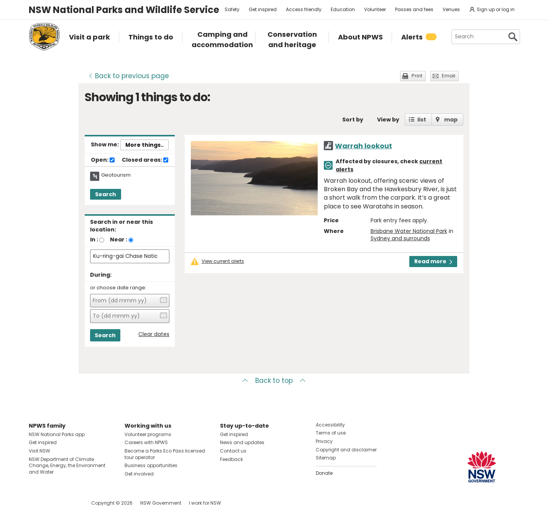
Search (105, 194)
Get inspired (263, 9)
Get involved (139, 474)
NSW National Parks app (57, 434)
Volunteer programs (148, 434)
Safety (232, 9)
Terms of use (331, 433)
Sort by (352, 119)
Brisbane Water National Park (409, 231)
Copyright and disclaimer (346, 449)
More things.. (144, 145)
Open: (103, 160)
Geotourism (116, 175)
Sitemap (326, 457)
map (451, 119)
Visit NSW (39, 451)
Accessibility (330, 425)
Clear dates (153, 334)
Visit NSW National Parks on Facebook (36, 503)
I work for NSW (205, 503)
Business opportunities (151, 465)
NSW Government (160, 503)
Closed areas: (145, 160)
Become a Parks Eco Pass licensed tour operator (165, 454)
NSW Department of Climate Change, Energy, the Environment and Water (67, 466)
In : (94, 239)
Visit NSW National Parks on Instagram (52, 503)
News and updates (242, 442)
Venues (451, 9)
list (421, 119)
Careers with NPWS (146, 442)
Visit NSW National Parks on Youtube (69, 503)
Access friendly (304, 9)
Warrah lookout (363, 146)
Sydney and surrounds (400, 238)
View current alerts (223, 261)
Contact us (233, 451)
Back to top (274, 380)
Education (343, 9)
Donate (324, 473)
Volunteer (375, 9)
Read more (433, 261)
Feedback (231, 459)
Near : (118, 239)
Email (448, 75)
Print (417, 75)
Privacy (324, 441)
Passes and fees (414, 9)
